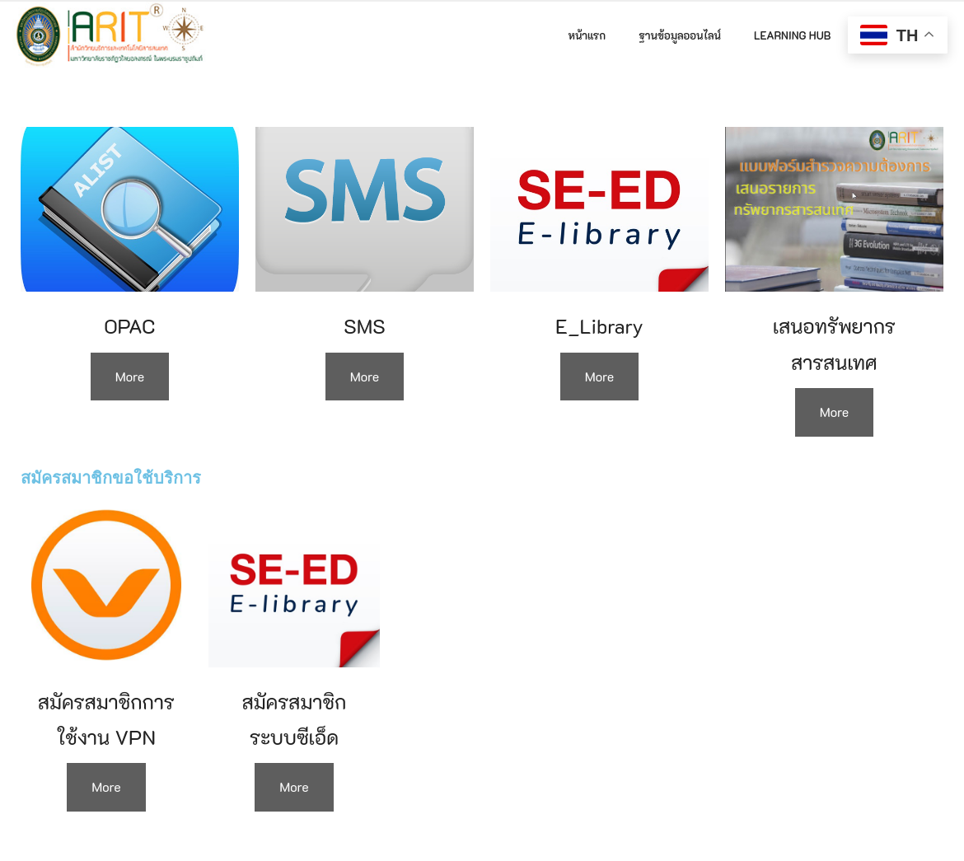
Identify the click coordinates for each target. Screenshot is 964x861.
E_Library (599, 326)
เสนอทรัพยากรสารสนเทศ (834, 343)
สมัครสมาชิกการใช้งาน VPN (106, 719)
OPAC (130, 326)
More (130, 376)
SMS (364, 326)
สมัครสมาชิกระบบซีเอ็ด (294, 719)
